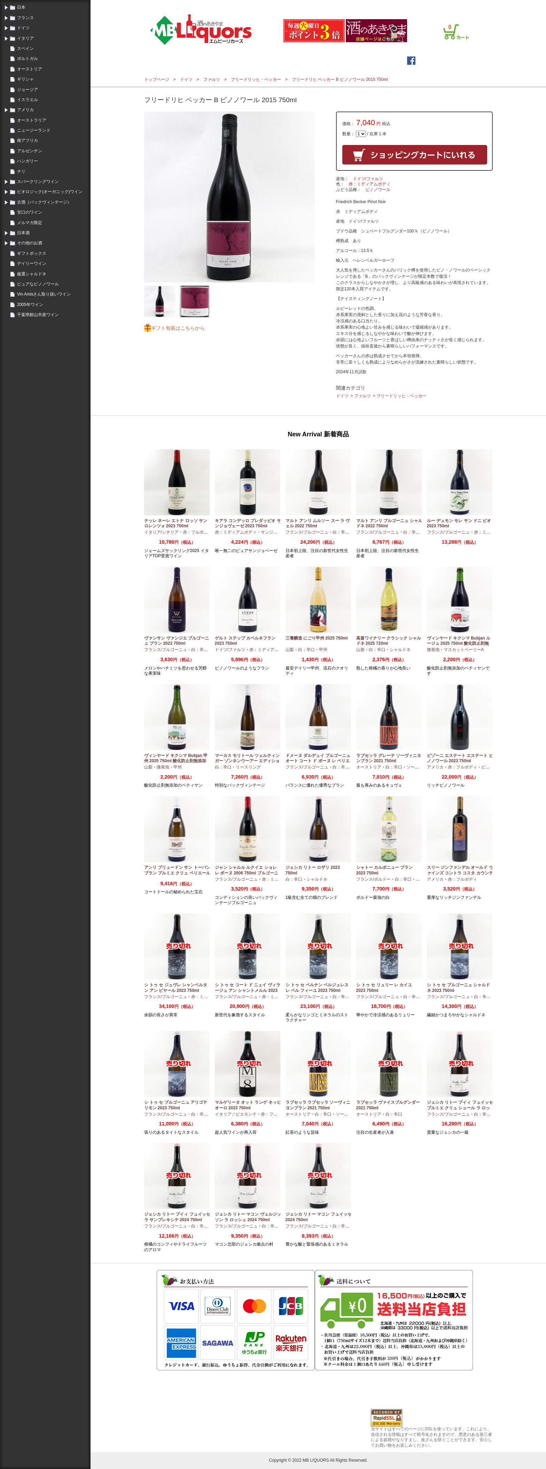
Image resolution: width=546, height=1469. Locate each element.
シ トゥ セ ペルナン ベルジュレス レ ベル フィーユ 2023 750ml (317, 987)
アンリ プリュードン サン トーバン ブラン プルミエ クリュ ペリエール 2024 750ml (177, 873)
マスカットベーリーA (464, 649)
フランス (25, 17)
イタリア (25, 38)
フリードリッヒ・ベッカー (256, 79)
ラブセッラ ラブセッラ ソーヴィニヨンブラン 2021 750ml (318, 1105)
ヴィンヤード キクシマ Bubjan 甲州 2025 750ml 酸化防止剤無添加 (176, 758)
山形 (360, 649)
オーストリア (29, 69)
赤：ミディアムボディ (369, 184)
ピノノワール (377, 189)
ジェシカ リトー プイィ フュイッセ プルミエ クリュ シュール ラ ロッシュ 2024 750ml (460, 1108)
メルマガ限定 (29, 222)
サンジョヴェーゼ (277, 532)
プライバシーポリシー (425, 4)
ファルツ (211, 79)
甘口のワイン (29, 212)
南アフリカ (27, 140)
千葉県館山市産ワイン (38, 314)
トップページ (220, 60)
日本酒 (23, 232)
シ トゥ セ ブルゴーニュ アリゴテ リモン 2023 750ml (175, 1105)
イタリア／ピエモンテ (236, 1114)
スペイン (25, 48)
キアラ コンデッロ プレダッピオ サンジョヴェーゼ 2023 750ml (248, 523)
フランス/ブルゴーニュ (307, 532)
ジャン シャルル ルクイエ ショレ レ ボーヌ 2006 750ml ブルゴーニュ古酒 (246, 873)
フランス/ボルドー (373, 879)
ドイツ (23, 27)
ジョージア (27, 89)
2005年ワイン (30, 304)
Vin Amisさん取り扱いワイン (44, 294)
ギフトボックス (31, 253)
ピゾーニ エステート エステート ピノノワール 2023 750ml (460, 758)
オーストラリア (31, 120)
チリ (21, 171)
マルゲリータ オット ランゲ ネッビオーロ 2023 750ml (248, 1105)
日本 (21, 7)
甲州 (323, 649)
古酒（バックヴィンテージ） (44, 202)
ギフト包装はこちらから (178, 328)
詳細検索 (317, 60)
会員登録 (366, 4)
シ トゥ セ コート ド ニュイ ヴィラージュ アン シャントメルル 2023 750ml (247, 990)
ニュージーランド (33, 130)
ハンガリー (27, 161)
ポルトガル (27, 58)
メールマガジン (271, 60)
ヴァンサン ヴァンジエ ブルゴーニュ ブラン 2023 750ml (176, 641)
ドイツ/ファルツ (368, 178)
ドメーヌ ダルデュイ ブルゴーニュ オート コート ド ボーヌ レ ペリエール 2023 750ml (318, 761)
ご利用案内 (389, 4)
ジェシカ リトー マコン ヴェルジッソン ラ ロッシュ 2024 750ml (248, 1217)
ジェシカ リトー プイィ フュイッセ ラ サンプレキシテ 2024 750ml (177, 1217)
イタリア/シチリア (161, 532)
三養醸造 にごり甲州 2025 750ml (317, 638)
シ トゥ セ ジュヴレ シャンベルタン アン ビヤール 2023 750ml (175, 987)
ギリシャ (25, 79)
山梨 (290, 649)
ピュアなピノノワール (38, 284)
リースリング (248, 767)
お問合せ (458, 4)
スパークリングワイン (38, 181)
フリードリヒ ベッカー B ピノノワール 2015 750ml (340, 79)
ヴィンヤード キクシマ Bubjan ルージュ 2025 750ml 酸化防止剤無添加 (459, 643)
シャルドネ (400, 649)
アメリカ (25, 109)
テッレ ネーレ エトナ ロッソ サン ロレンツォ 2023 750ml (175, 523)
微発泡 (433, 649)
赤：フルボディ (197, 532)
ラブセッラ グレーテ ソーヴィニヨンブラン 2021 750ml (388, 758)
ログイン (345, 4)
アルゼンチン (29, 150)
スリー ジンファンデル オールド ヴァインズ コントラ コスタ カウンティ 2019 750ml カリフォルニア (460, 873)
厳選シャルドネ (31, 273)
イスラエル (27, 99)
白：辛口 (341, 532)
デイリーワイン (31, 263)
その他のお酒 (29, 242)
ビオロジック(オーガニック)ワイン (50, 191)
